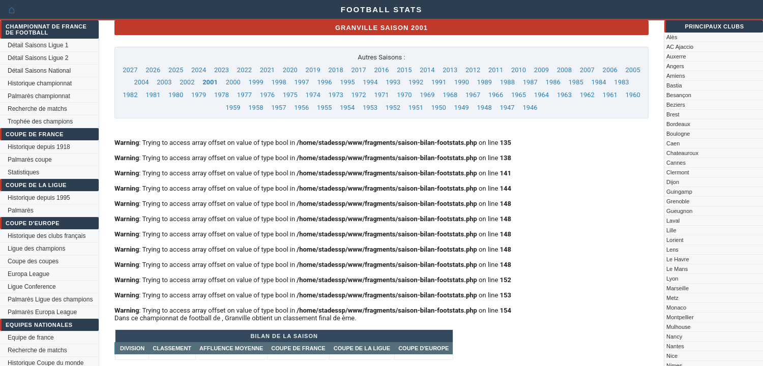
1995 (347, 82)
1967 (472, 95)
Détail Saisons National (39, 70)
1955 (324, 107)
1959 (232, 107)
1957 (278, 107)
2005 (633, 70)
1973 (336, 95)
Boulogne (678, 134)
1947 (507, 107)
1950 (438, 107)
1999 (256, 82)
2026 (152, 70)
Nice (672, 356)
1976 (267, 95)
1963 (564, 95)
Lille (671, 230)
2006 (610, 70)
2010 (518, 70)
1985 (576, 82)
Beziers (675, 105)
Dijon (672, 182)
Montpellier (680, 317)
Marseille (677, 288)
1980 (175, 95)
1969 (427, 95)
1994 (370, 82)
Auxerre (676, 56)
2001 (210, 82)
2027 (130, 70)
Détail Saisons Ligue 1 (38, 45)
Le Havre (677, 259)
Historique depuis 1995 (39, 197)
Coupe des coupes (33, 261)
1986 (553, 82)
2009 (541, 70)
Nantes (675, 346)
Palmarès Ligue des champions (50, 299)
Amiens (675, 76)
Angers (675, 66)
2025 (175, 70)
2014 (427, 70)
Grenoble (677, 201)
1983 (621, 82)
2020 (290, 70)
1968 (450, 95)
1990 (461, 82)
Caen (673, 143)
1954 (347, 107)
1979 (198, 95)
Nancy (674, 336)
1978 (221, 95)
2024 (198, 70)
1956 (301, 107)
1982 (130, 95)
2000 (233, 82)
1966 (495, 95)
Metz (672, 298)
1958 (255, 107)
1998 (279, 82)
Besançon (678, 95)
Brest (673, 114)
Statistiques (23, 172)
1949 (461, 107)
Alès (671, 37)
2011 (495, 70)
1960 (633, 95)
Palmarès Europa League (42, 312)
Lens (672, 250)
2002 (187, 82)
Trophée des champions (40, 121)
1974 (313, 95)
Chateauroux (682, 153)
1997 (301, 82)
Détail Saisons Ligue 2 (38, 58)
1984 (598, 82)
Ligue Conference (32, 286)
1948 (484, 107)
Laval (673, 221)
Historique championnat (40, 83)
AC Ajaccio (679, 47)
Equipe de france (31, 337)
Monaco (676, 307)
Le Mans (677, 269)
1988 (507, 82)
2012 (472, 70)
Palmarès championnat (39, 96)
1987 (530, 82)
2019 (313, 70)
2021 (267, 70)
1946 (529, 107)
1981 (152, 95)
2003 (164, 82)
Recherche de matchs (37, 108)
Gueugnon (679, 211)
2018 (336, 70)
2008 (564, 70)
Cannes (676, 163)
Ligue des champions (36, 248)
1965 (518, 95)
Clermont (677, 172)
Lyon (672, 279)
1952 (393, 107)
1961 (610, 95)
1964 (541, 95)
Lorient (675, 240)
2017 (358, 70)
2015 (404, 70)
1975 (290, 95)
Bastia (674, 85)
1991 (438, 82)
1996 (324, 82)
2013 (450, 70)
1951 (415, 107)
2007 (587, 70)
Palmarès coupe (30, 159)
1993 (393, 82)
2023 (221, 70)
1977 (244, 95)
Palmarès (21, 210)
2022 (244, 70)
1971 (381, 95)
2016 (381, 70)
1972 (358, 95)
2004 (141, 82)
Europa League (28, 274)
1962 (587, 95)
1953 (370, 107)
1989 (484, 82)
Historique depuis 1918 (39, 146)
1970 (404, 95)
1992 (415, 82)
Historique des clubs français (46, 235)
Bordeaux (678, 124)
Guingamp (679, 192)
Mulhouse (678, 327)
